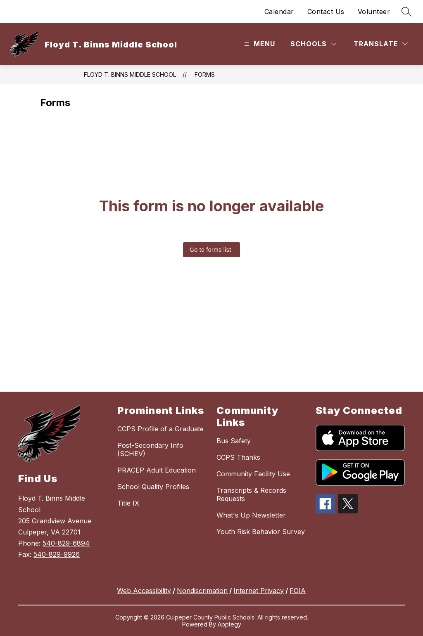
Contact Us (326, 11)
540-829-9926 (56, 554)
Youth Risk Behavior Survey (260, 531)
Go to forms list (210, 249)
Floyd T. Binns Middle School (130, 74)
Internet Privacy (258, 590)
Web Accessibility (144, 590)
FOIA (298, 590)
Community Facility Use (253, 474)
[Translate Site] (381, 44)
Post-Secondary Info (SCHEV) (150, 449)
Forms (205, 74)
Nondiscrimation (202, 590)
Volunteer (374, 11)
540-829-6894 (66, 543)
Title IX (128, 503)
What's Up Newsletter (251, 515)
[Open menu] (258, 44)
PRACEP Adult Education (156, 470)
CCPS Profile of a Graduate (160, 429)
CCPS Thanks (238, 457)
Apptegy (229, 624)
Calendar (279, 11)
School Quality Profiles (153, 486)
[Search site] (406, 12)
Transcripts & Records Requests (251, 494)
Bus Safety (233, 441)
